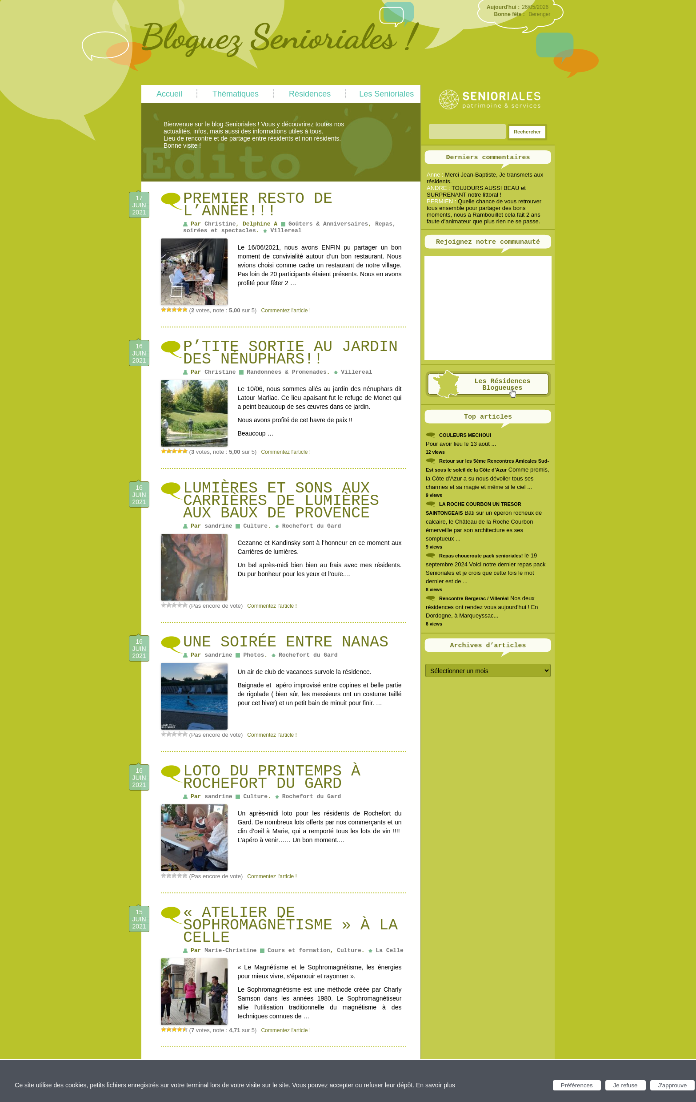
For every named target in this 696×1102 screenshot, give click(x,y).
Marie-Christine (230, 950)
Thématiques (235, 93)
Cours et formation (299, 950)
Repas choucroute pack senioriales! (481, 555)
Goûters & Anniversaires (328, 224)
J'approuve (672, 1085)
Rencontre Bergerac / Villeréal (473, 598)
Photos (253, 655)
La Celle (389, 950)
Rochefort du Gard (311, 526)
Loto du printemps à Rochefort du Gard (271, 778)
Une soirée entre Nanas (285, 642)
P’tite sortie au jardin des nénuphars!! (290, 353)
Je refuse (625, 1085)
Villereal (285, 230)
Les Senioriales (386, 93)
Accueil (169, 93)
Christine (220, 224)
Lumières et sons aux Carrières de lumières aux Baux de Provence (281, 501)
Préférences (577, 1085)
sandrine (218, 526)
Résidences (310, 93)
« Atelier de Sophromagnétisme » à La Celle (290, 925)
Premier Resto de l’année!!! (257, 205)
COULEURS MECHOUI (465, 435)
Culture (255, 526)
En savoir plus (435, 1085)
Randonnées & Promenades (286, 372)
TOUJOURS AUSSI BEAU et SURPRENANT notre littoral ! (476, 191)
